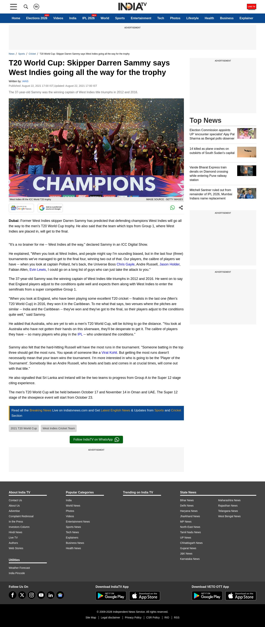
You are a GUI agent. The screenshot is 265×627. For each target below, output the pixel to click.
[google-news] (60, 595)
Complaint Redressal (21, 516)
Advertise (14, 510)
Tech (160, 18)
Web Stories (16, 548)
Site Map (90, 617)
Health (209, 18)
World (105, 18)
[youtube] (41, 595)
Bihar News (187, 500)
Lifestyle (192, 18)
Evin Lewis (38, 270)
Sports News (73, 526)
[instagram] (31, 595)
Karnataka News (190, 558)
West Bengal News (229, 516)
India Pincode (17, 573)
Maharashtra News (229, 500)
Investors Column (19, 526)
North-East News (190, 526)
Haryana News (189, 510)
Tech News (72, 532)
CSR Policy (153, 617)
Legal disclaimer (110, 617)
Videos (58, 18)
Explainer (246, 18)
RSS (177, 617)
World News (73, 505)
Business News (75, 542)
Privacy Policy (133, 617)
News (11, 54)
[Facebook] (12, 595)
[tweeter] (22, 595)
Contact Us (15, 500)
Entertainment (141, 18)
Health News (73, 548)
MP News (186, 521)
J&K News (186, 553)
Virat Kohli (109, 353)
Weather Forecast (19, 567)
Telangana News (228, 510)
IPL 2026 (88, 18)
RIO (166, 617)
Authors (13, 542)
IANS (25, 81)
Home (16, 18)
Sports (120, 18)
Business (227, 18)
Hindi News (15, 532)
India (72, 18)
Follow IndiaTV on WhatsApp (96, 439)
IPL (79, 334)
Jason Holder (170, 264)
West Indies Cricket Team (59, 428)
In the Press (16, 521)
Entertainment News (78, 521)
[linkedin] (50, 595)
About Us (14, 505)
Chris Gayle (126, 264)
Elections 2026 (36, 18)
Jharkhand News (190, 516)
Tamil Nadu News (190, 532)
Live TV (13, 537)
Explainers (72, 537)
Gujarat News (188, 548)
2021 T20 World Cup (24, 428)
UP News (185, 537)
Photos (175, 18)
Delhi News (187, 505)
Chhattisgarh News (191, 542)
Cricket (32, 54)
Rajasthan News (228, 505)
